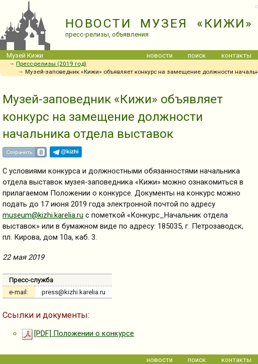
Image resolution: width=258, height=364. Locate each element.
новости (160, 55)
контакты (236, 55)
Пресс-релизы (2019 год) (51, 63)
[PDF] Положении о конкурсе (78, 333)
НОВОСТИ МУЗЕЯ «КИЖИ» (158, 23)
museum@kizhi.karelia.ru (43, 215)
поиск (197, 55)
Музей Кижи (25, 55)
